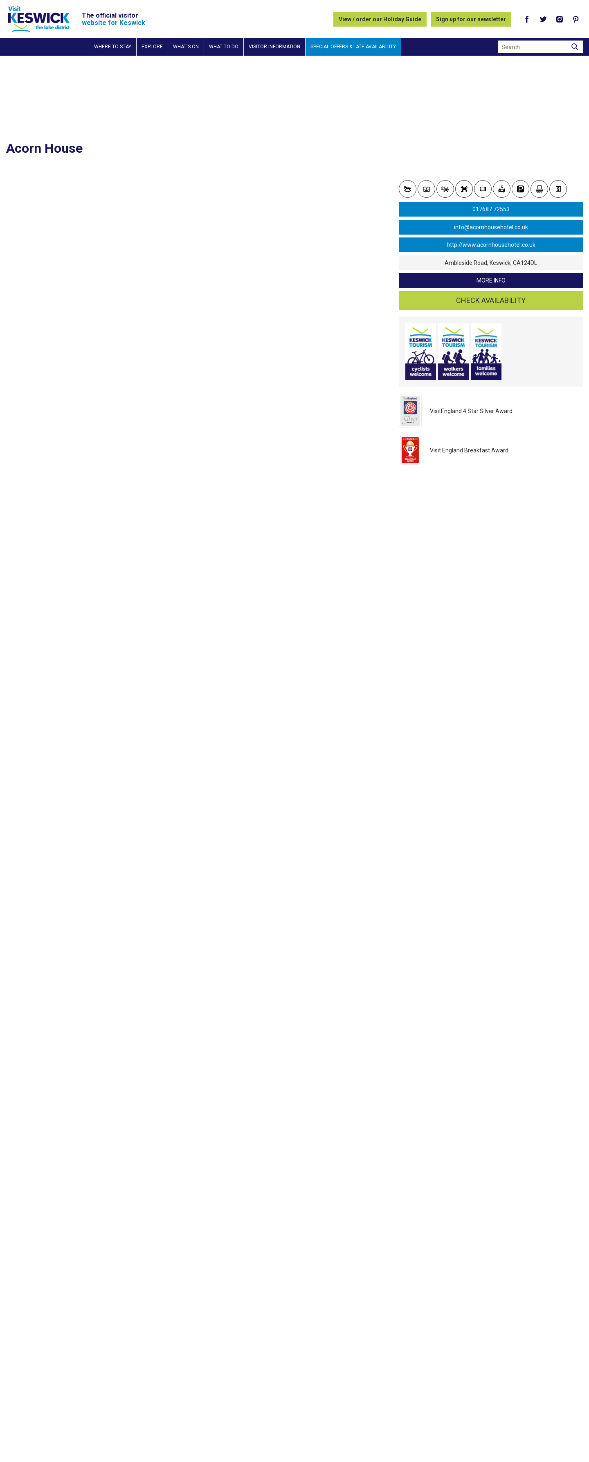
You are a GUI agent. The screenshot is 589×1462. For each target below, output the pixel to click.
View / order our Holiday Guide (380, 19)
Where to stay (112, 47)
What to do (223, 47)
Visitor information (274, 47)
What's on (186, 47)
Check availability (491, 300)
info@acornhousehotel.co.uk (491, 227)
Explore (152, 47)
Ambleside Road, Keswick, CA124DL (491, 263)
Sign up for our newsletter (471, 19)
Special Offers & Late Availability (353, 47)
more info (491, 280)
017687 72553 (491, 209)
